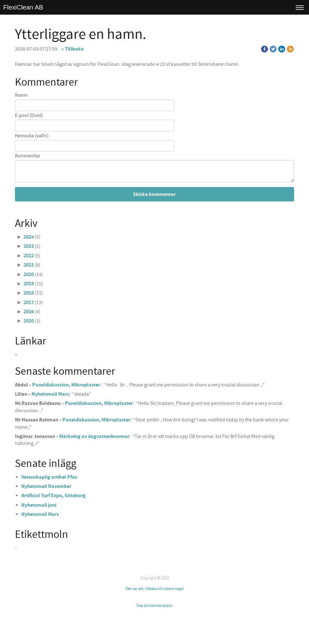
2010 (29, 320)
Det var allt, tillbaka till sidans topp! (154, 588)
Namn (21, 95)
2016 (29, 311)
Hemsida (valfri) (32, 136)
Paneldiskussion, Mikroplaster (66, 384)
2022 (29, 255)
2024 (29, 236)
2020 (29, 274)
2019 (29, 283)
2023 (29, 246)
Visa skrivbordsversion (154, 605)
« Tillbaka (72, 48)
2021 (29, 264)
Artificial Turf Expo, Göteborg (53, 495)
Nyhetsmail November (46, 486)
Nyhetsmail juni (38, 505)
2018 (29, 292)
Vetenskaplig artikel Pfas (49, 477)
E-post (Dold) (29, 116)
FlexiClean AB (23, 7)
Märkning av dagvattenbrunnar (94, 436)
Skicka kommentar (154, 194)
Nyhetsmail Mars (50, 394)
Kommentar (27, 156)
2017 (29, 302)
